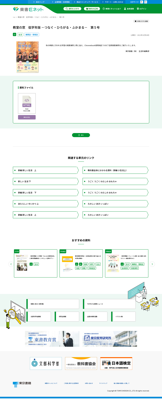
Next (152, 282)
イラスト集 (122, 336)
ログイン (141, 8)
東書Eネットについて (53, 397)
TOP (14, 17)
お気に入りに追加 (140, 21)
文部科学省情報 (39, 336)
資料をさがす (72, 8)
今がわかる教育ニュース (99, 323)
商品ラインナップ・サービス (86, 2)
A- (142, 2)
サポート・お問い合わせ (113, 2)
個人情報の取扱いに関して (138, 397)
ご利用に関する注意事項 (78, 397)
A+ (145, 2)
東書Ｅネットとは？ (112, 8)
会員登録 (129, 8)
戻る (81, 140)
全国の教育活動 (96, 336)
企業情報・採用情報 (61, 2)
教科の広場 (92, 8)
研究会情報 (65, 336)
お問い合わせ (99, 397)
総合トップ (39, 2)
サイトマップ (116, 397)
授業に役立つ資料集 (41, 323)
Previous (10, 282)
